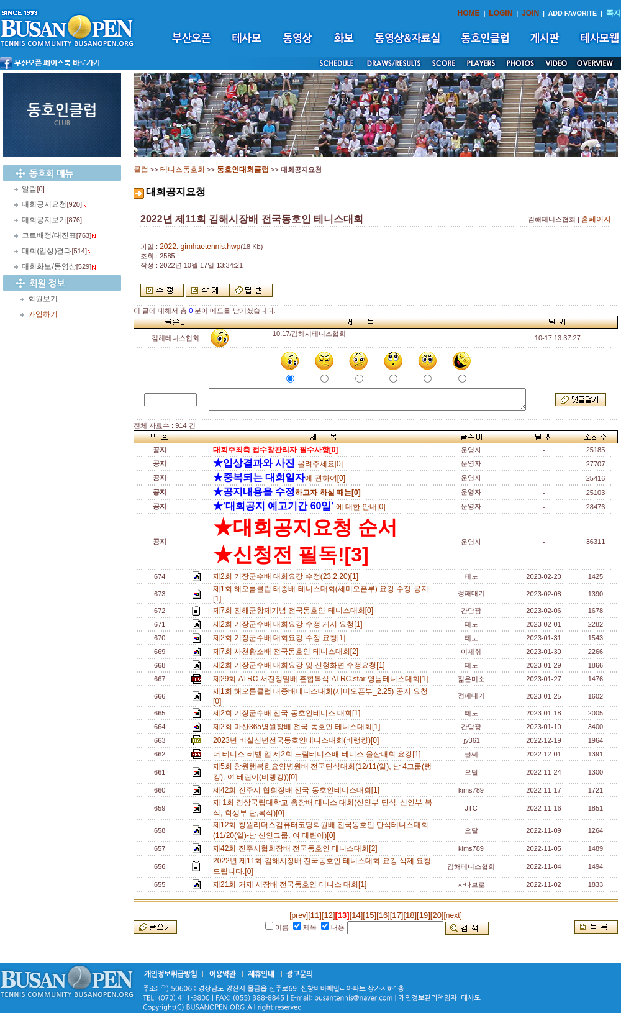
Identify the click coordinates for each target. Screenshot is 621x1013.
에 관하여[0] (279, 478)
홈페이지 (596, 219)
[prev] (298, 915)
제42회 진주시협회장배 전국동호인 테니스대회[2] (297, 848)
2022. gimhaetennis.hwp (200, 246)
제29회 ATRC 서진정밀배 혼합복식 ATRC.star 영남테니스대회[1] (322, 679)
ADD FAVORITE (572, 13)
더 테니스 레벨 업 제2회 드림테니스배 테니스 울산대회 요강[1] (319, 754)
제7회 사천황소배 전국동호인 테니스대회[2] (288, 651)
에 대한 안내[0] (299, 506)
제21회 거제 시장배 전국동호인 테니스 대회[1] (292, 884)
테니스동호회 (182, 169)
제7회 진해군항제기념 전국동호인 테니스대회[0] (295, 610)
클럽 (141, 169)
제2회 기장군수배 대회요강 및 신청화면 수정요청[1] (301, 665)
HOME (469, 13)
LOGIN (500, 13)
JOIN (530, 13)
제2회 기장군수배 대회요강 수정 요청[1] (281, 638)
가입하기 (43, 314)
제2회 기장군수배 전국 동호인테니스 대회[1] (289, 713)
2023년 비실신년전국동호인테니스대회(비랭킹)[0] (298, 740)
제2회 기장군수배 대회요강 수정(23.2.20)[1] (288, 576)
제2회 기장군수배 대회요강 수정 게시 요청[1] (289, 624)
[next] (452, 915)
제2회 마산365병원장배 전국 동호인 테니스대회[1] (298, 726)
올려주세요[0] (278, 464)
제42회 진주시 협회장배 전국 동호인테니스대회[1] (298, 790)
